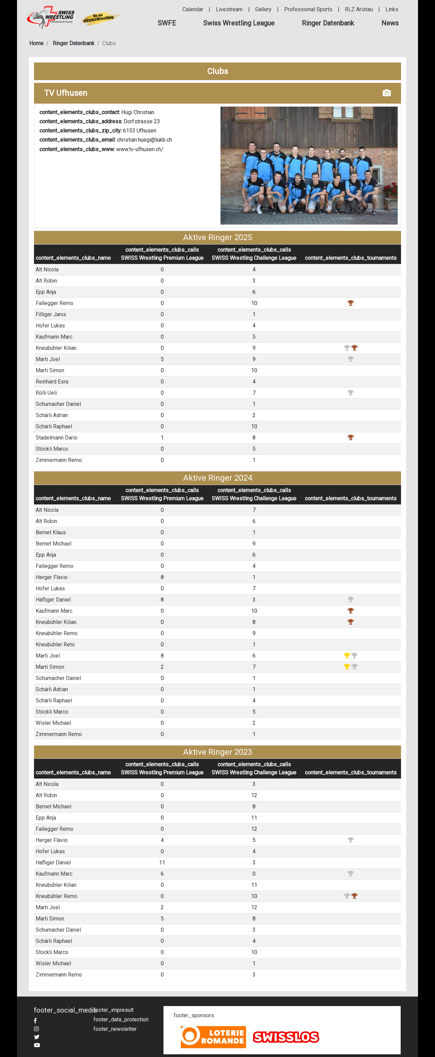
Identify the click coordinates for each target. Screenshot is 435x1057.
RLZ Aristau (359, 9)
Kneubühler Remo (56, 633)
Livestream (229, 9)
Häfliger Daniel (53, 599)
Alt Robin (46, 280)
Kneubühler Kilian (56, 348)
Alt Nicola (47, 269)
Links (391, 9)
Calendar (192, 9)
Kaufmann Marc (54, 337)
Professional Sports (308, 9)
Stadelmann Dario (56, 437)
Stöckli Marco (52, 449)
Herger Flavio (52, 577)
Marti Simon (50, 370)
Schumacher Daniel (58, 404)
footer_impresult (113, 1010)
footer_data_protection (121, 1019)
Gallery (263, 9)
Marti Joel (48, 359)
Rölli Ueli (46, 393)
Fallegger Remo (54, 303)
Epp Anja (46, 292)
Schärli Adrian (52, 415)
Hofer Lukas (50, 325)
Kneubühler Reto (55, 644)
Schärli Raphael (54, 426)
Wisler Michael (53, 723)
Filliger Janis (51, 314)
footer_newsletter (115, 1029)
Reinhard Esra (52, 381)
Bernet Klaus (51, 532)
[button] (167, 23)
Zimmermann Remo (59, 460)
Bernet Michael (53, 543)
